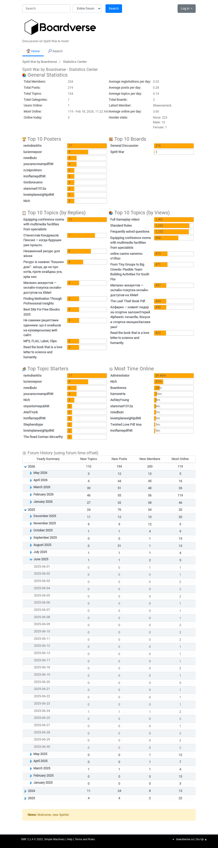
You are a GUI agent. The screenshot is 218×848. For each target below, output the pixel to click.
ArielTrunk (30, 412)
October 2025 (42, 530)
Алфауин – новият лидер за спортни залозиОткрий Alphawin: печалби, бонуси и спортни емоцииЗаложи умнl (130, 317)
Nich (26, 201)
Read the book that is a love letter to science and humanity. (42, 352)
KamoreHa (117, 394)
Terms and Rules (85, 839)
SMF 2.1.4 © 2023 (31, 839)
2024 (31, 791)
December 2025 (44, 516)
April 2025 (40, 761)
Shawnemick (162, 105)
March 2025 (41, 768)
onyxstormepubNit (36, 406)
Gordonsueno (32, 182)
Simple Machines (54, 839)
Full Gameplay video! (124, 219)
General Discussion (124, 145)
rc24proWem (32, 170)
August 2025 (42, 545)
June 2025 (40, 559)
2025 (31, 510)
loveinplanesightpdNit (38, 194)
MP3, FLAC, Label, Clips (40, 341)
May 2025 (40, 754)
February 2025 (43, 775)
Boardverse (118, 388)
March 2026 (41, 487)
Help (70, 839)
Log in (185, 8)
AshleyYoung (119, 400)
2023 (31, 798)
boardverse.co (185, 839)
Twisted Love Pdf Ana (125, 424)
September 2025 (45, 537)
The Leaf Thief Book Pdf (127, 301)
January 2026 (42, 502)
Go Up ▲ (201, 839)
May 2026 (40, 473)
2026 (31, 466)
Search (114, 8)
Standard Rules (121, 225)
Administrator (119, 375)
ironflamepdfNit (34, 176)
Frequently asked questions (129, 231)
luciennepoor (32, 152)
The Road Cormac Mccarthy (43, 437)
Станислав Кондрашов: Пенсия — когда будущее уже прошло (42, 240)
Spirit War (117, 152)
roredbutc (30, 158)
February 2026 (43, 494)
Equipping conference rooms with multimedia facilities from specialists (43, 224)
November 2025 (44, 523)
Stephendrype (33, 424)
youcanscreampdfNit (38, 164)
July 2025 (40, 552)
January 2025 (42, 782)
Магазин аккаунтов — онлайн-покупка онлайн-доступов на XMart (42, 287)
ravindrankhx (32, 145)
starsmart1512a (34, 188)
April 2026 (40, 480)
